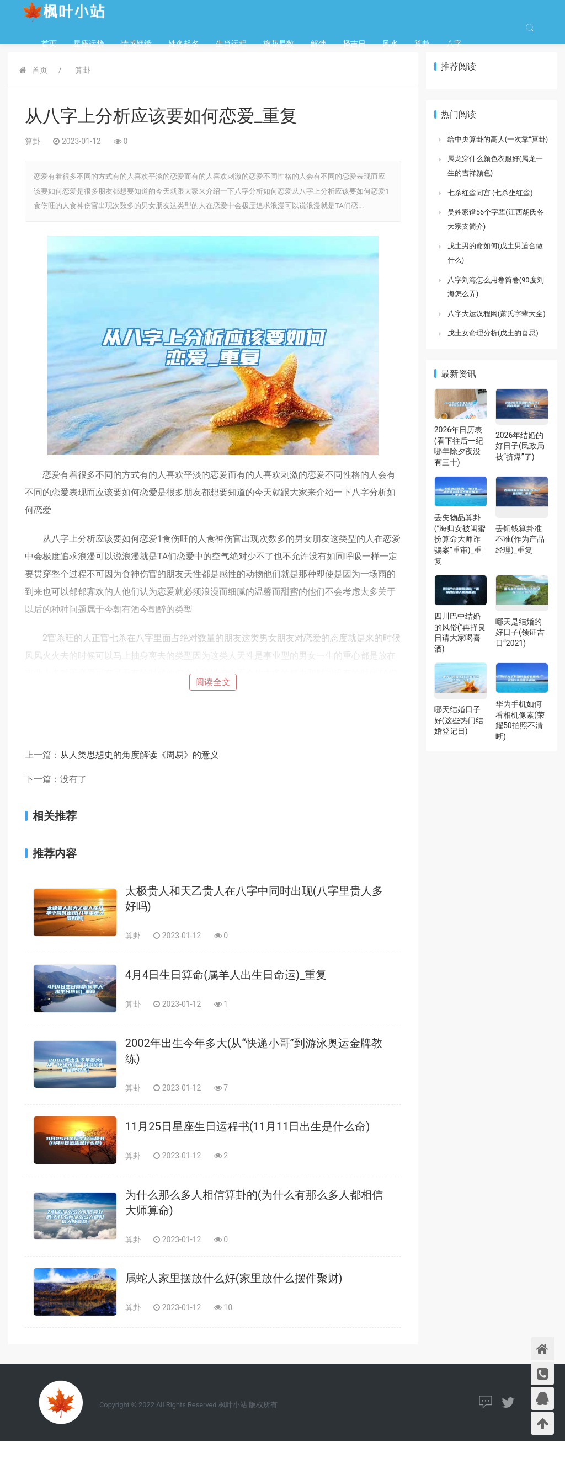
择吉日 (354, 43)
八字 (454, 43)
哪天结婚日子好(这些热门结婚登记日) (458, 720)
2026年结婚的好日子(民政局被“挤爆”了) (520, 446)
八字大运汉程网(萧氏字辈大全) (496, 313)
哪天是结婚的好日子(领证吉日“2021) (520, 632)
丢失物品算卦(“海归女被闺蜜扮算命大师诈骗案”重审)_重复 (460, 539)
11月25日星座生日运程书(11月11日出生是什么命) (247, 1126)
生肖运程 (231, 43)
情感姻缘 (136, 43)
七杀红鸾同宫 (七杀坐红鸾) (490, 193)
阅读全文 (213, 682)
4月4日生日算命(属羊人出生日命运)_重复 (226, 974)
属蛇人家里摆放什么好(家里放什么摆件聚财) (234, 1278)
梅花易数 (278, 43)
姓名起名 (183, 43)
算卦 (422, 43)
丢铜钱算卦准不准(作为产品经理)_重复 (520, 539)
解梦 (318, 43)
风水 (390, 43)
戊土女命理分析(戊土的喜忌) (493, 333)
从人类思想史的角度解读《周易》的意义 (139, 755)
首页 (49, 43)
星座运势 (88, 43)
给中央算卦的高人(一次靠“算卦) (497, 139)
